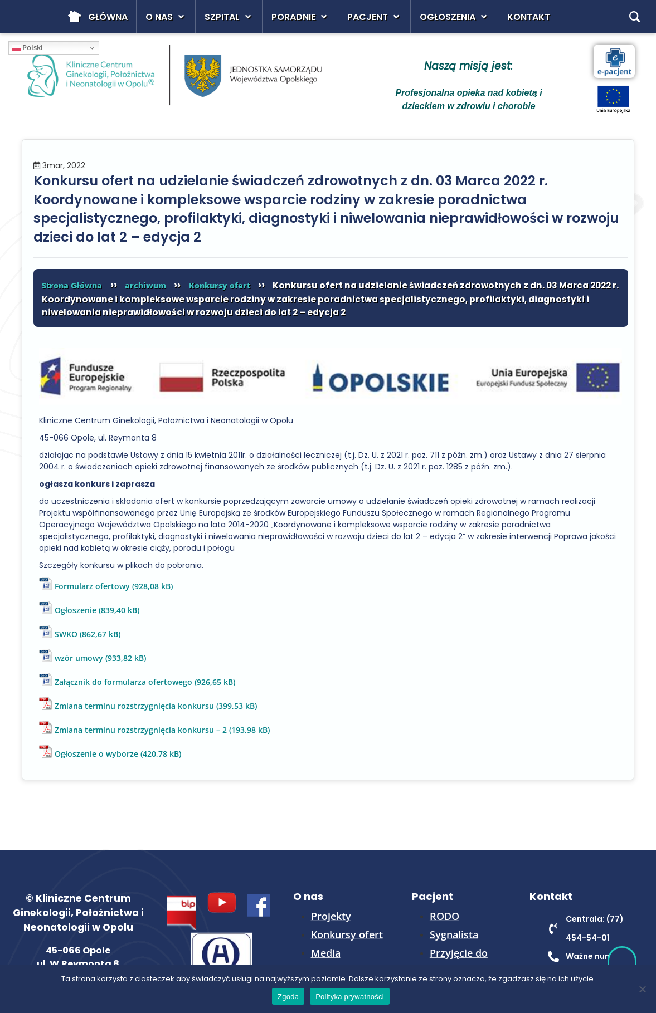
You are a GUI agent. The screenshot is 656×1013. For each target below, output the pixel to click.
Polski (27, 47)
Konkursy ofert (219, 285)
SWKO (66, 634)
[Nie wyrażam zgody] (642, 989)
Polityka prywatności (349, 996)
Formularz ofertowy (92, 586)
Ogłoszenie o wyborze (96, 753)
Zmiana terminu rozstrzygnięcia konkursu (134, 706)
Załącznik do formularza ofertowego (123, 682)
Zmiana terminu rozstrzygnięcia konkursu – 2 (141, 730)
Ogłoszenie (75, 610)
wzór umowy (79, 658)
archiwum (145, 285)
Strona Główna (72, 285)
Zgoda (288, 996)
